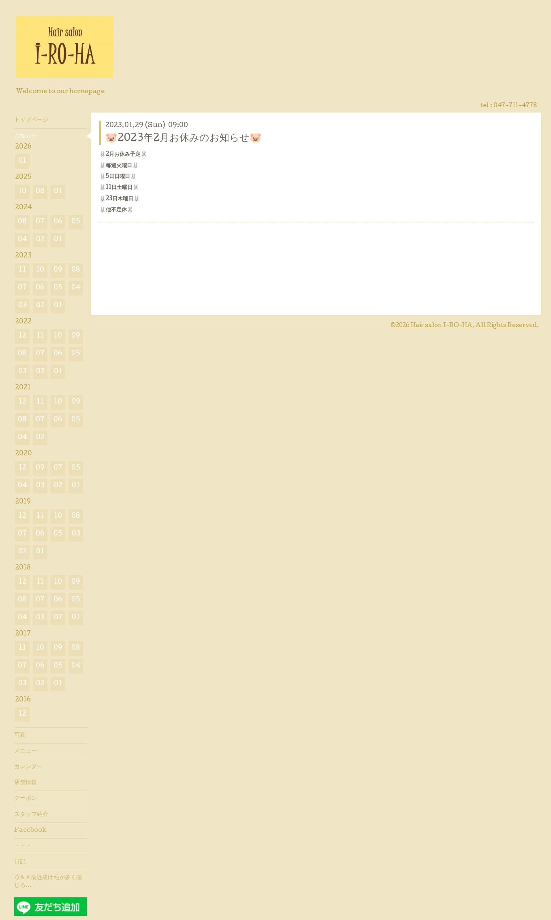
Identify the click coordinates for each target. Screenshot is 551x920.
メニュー (25, 751)
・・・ (22, 846)
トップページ (31, 120)
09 (57, 270)
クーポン (25, 798)
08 (40, 191)
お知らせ (25, 136)
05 (75, 222)
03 (22, 305)
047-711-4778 (515, 106)
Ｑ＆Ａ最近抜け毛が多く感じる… (48, 881)
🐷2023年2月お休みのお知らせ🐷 (183, 138)
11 (22, 270)
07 (40, 222)
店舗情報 (25, 783)
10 (22, 191)
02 (40, 239)
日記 (20, 862)
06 (57, 222)
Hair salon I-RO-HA (441, 326)
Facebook (30, 830)
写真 (20, 735)
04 (22, 239)
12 (22, 336)
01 (22, 161)
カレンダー (28, 767)
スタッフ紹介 (31, 815)
